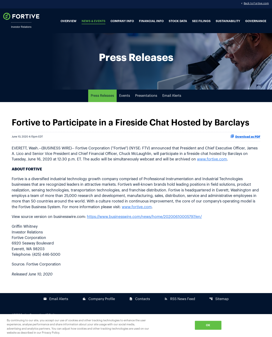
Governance (255, 21)
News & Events (93, 21)
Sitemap (219, 309)
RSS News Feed (179, 309)
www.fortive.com (241, 167)
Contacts (139, 309)
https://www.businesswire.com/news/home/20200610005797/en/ (148, 225)
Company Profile (98, 309)
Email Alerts (171, 103)
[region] (136, 325)
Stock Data (178, 21)
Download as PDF (245, 143)
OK (208, 325)
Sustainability (228, 21)
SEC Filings (201, 21)
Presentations (146, 103)
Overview (68, 21)
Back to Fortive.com (256, 4)
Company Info (122, 21)
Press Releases (102, 103)
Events (124, 103)
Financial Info (151, 21)
